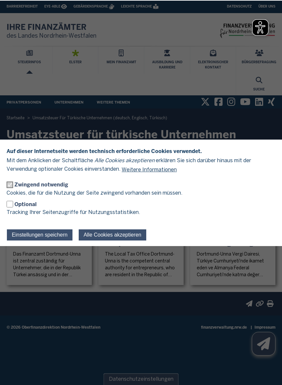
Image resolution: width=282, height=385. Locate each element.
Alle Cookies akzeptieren (112, 235)
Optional (25, 204)
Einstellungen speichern (40, 235)
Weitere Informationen (149, 169)
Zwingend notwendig (41, 184)
